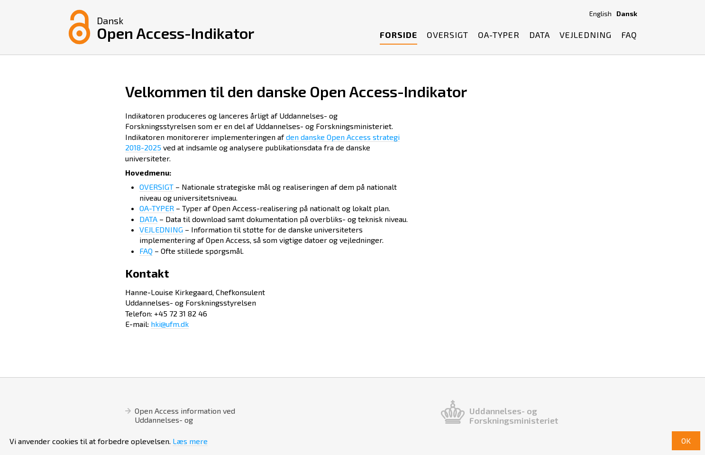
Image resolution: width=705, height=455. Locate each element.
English (600, 13)
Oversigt (447, 34)
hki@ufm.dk (170, 323)
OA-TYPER (156, 208)
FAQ (629, 34)
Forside (398, 34)
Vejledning (585, 34)
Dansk (626, 13)
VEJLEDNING (161, 229)
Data (539, 34)
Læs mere (190, 441)
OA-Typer (499, 34)
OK (686, 440)
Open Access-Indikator (175, 27)
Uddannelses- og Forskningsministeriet (514, 416)
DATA (148, 218)
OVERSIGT (156, 186)
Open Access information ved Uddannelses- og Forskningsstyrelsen (185, 419)
